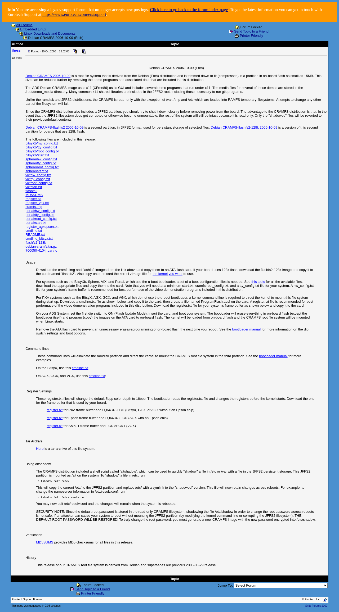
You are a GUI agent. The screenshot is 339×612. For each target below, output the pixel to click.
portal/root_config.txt (41, 219)
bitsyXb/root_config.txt (42, 151)
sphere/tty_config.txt (40, 163)
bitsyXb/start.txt (37, 155)
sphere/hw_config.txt (41, 159)
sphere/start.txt (36, 171)
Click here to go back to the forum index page (189, 9)
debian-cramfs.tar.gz (41, 246)
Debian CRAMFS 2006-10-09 (47, 76)
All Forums (24, 25)
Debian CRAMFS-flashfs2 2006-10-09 (54, 127)
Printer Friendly (251, 36)
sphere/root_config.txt (42, 167)
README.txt (35, 235)
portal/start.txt (35, 223)
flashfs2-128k (35, 242)
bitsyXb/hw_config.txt (41, 143)
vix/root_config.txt (38, 183)
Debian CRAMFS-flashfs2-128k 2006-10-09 (244, 127)
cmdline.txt (33, 231)
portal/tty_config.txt (39, 215)
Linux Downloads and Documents (49, 33)
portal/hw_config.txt (40, 211)
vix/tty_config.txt (37, 179)
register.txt (33, 199)
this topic (258, 282)
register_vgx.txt (37, 203)
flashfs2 (31, 191)
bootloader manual (246, 329)
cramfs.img (33, 207)
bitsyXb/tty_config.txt (41, 147)
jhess (16, 50)
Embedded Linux (33, 29)
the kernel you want (167, 274)
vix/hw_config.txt (38, 175)
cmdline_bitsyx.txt (39, 239)
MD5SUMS (34, 195)
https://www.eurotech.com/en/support (74, 14)
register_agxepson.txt (41, 227)
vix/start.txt (33, 187)
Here (39, 449)
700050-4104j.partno (41, 250)
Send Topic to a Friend (251, 31)
